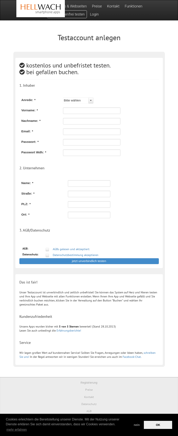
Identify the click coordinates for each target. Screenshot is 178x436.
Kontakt (113, 6)
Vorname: (29, 110)
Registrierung (89, 382)
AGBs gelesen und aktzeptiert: (71, 249)
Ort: (25, 214)
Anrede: (28, 100)
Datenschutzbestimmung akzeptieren (75, 255)
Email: (27, 131)
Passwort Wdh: (33, 152)
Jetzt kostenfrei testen (67, 14)
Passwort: (30, 141)
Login (94, 14)
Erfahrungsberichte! (69, 330)
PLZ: (26, 204)
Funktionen (133, 6)
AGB (89, 411)
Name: (27, 183)
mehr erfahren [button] (16, 429)
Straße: (28, 193)
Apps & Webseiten (72, 6)
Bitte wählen (72, 100)
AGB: (25, 248)
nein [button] (137, 425)
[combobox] (78, 100)
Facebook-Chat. (132, 357)
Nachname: (31, 120)
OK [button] (158, 425)
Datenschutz (89, 404)
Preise (97, 6)
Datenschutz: (30, 254)
